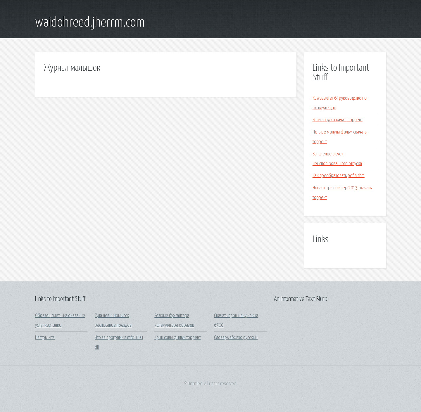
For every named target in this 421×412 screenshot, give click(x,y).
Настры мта (45, 337)
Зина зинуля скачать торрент (338, 119)
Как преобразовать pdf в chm (339, 175)
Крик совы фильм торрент (177, 337)
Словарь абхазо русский (236, 337)
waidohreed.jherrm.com (90, 23)
